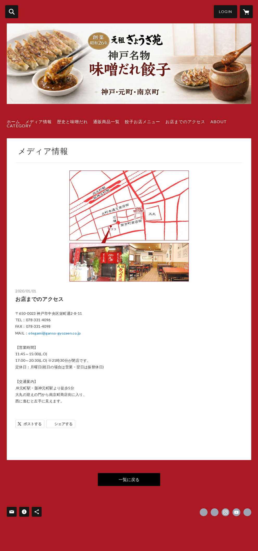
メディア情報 (38, 121)
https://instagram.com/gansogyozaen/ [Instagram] (225, 512)
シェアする (63, 424)
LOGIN (225, 11)
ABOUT (218, 121)
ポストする (32, 424)
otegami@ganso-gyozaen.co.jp (54, 333)
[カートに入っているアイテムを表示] (246, 11)
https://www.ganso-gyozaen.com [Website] (247, 512)
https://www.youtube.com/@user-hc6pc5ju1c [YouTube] (236, 512)
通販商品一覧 (106, 121)
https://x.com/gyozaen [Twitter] (214, 512)
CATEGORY (19, 125)
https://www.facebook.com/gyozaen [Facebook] (204, 512)
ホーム (13, 121)
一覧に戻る (129, 479)
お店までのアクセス (185, 121)
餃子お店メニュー (142, 121)
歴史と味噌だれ (72, 121)
